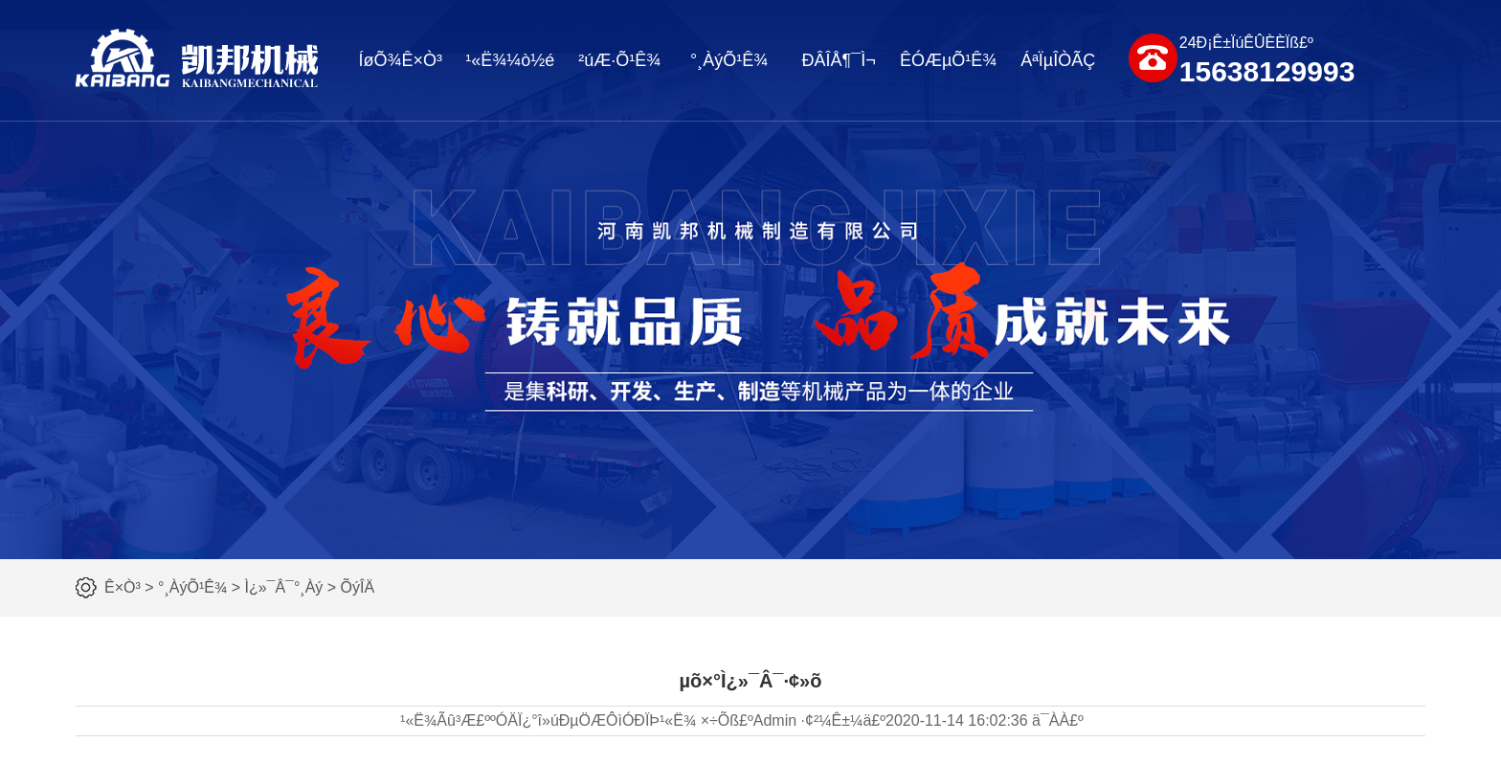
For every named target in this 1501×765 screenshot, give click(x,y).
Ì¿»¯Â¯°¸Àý (283, 587)
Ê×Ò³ (122, 587)
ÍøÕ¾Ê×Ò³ (400, 60)
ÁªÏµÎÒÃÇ (1057, 60)
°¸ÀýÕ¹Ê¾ (729, 60)
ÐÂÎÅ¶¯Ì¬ (839, 60)
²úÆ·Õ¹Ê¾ (619, 60)
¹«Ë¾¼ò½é (509, 60)
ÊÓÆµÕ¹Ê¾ (948, 60)
